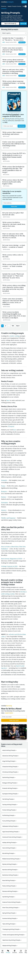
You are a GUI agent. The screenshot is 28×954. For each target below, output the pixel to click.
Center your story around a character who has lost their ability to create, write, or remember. (12, 301)
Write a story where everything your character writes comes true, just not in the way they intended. (13, 288)
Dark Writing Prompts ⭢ (8, 777)
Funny (3, 486)
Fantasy (3, 497)
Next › (18, 326)
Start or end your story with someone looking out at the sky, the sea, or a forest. (13, 235)
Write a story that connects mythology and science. (12, 133)
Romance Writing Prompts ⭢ (10, 891)
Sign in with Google (10, 23)
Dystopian (4, 502)
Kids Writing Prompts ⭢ (8, 853)
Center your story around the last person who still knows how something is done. (14, 143)
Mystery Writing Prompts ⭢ (9, 864)
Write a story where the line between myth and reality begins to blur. (12, 182)
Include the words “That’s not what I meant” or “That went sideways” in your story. (13, 276)
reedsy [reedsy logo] (7, 2)
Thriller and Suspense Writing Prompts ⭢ (13, 934)
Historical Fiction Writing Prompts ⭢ (12, 837)
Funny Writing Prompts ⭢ (9, 821)
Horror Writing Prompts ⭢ (9, 848)
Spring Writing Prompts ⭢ (9, 913)
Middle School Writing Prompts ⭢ (11, 859)
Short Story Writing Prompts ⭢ (10, 907)
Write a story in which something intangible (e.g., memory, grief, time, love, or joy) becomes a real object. (14, 315)
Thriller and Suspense (8, 518)
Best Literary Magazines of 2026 (11, 558)
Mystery (3, 510)
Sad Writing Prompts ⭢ (8, 897)
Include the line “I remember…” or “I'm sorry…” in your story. (13, 39)
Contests (14, 952)
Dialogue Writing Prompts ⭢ (10, 783)
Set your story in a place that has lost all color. (13, 214)
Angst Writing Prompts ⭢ (9, 761)
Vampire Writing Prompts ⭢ (9, 945)
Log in (24, 2)
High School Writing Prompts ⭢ (11, 831)
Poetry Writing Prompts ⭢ (9, 886)
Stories (21, 952)
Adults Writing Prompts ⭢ (9, 750)
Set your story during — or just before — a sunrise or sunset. (13, 246)
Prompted (15, 114)
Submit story (22, 42)
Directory (3, 6)
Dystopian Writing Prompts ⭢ (10, 793)
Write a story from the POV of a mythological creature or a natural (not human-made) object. (13, 156)
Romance (4, 491)
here (8, 400)
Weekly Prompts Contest (14, 6)
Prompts (8, 952)
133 (13, 326)
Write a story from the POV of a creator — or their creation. (13, 265)
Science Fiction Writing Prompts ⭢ (12, 902)
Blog (26, 952)
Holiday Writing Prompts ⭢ (9, 842)
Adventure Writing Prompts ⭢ (10, 756)
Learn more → (9, 713)
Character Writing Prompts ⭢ (10, 766)
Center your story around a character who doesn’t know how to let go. (12, 50)
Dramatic (4, 480)
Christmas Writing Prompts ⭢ (10, 772)
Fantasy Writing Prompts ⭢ (9, 804)
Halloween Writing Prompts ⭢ (10, 826)
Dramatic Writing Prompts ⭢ (10, 788)
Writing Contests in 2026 (9, 566)
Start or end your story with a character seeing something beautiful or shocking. (13, 71)
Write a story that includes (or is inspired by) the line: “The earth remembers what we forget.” (13, 169)
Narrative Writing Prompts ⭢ (10, 869)
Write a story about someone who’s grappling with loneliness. (14, 60)
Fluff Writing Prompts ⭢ (8, 815)
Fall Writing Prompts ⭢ (8, 799)
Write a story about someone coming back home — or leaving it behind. (13, 83)
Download (21, 126)
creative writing (14, 336)
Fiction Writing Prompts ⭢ (9, 810)
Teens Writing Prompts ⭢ (9, 924)
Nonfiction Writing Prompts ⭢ (10, 875)
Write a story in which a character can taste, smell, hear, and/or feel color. (13, 224)
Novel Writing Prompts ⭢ (9, 880)
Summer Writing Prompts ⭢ (10, 918)
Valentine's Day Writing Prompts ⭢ (12, 940)
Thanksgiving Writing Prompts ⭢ (11, 929)
